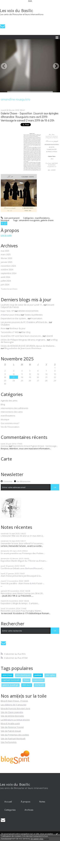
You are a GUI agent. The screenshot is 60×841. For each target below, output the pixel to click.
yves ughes (50, 675)
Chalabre (5, 324)
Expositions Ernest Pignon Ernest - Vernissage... (35, 446)
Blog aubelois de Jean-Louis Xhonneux (22, 348)
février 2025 (6, 258)
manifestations (42, 217)
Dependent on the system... (14, 318)
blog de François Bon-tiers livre (15, 708)
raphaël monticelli (11, 680)
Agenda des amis (9, 400)
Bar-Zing (26, 332)
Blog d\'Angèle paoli (10, 723)
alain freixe (7, 675)
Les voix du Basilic (16, 10)
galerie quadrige (10, 684)
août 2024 (5, 277)
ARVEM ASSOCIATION (28, 310)
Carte (6, 459)
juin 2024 (5, 284)
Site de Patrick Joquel (11, 731)
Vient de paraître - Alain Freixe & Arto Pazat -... (22, 583)
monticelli (39, 684)
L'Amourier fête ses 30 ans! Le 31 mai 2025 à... (22, 535)
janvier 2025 (6, 262)
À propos (25, 801)
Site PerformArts (9, 742)
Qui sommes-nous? (10, 423)
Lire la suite (6, 235)
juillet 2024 (6, 281)
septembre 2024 (8, 273)
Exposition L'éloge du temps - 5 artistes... (20, 603)
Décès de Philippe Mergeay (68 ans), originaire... (23, 339)
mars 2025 (6, 254)
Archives (29, 809)
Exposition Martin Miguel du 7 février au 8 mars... (24, 560)
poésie (38, 675)
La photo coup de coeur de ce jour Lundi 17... (22, 304)
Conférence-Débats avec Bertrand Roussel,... (22, 568)
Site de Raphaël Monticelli (13, 738)
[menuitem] (8, 802)
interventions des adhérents (14, 408)
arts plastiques (23, 675)
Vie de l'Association (10, 427)
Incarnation (36, 318)
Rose (3, 328)
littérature (26, 684)
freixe (26, 680)
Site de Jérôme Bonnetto (12, 715)
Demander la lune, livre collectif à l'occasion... (22, 543)
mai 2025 (5, 251)
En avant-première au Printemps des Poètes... (23, 553)
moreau (4, 446)
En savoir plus (37, 838)
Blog (3, 404)
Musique (5, 220)
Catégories (10, 809)
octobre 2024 (7, 269)
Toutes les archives (9, 289)
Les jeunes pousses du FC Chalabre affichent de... (24, 322)
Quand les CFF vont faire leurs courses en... (21, 335)
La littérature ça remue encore (15, 719)
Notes (42, 801)
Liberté (49, 335)
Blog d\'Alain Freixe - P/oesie (14, 700)
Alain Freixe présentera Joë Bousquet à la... (21, 575)
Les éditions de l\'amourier (13, 704)
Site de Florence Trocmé (12, 727)
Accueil (8, 801)
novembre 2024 (8, 266)
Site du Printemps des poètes (15, 734)
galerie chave (47, 220)
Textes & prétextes (33, 314)
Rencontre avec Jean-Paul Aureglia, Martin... (21, 610)
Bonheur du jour (17, 328)
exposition (38, 680)
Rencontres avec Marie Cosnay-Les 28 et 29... (22, 593)
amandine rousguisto (29, 220)
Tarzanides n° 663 (9, 332)
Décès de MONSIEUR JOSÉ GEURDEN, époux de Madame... (28, 345)
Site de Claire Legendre (12, 712)
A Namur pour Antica (10, 314)
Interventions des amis (12, 412)
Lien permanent (10, 217)
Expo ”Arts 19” (7, 310)
